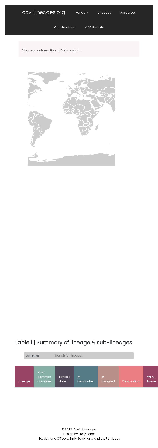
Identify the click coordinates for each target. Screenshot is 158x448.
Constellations (64, 27)
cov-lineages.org (43, 12)
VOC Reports (94, 27)
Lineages (104, 12)
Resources (128, 12)
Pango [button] (81, 12)
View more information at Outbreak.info (51, 50)
